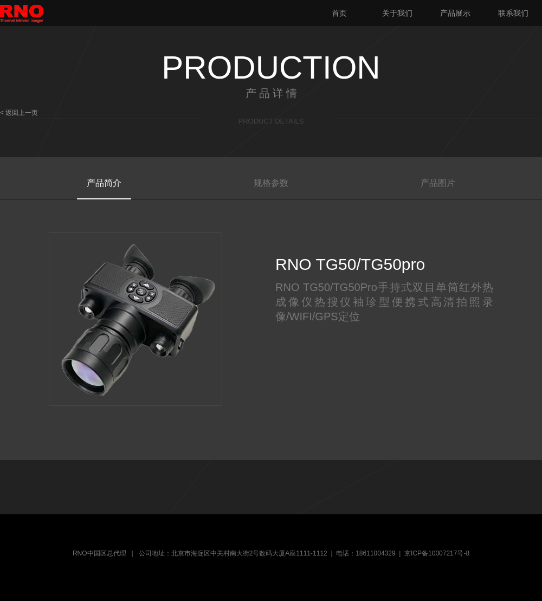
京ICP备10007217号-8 (436, 553)
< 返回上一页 (19, 113)
